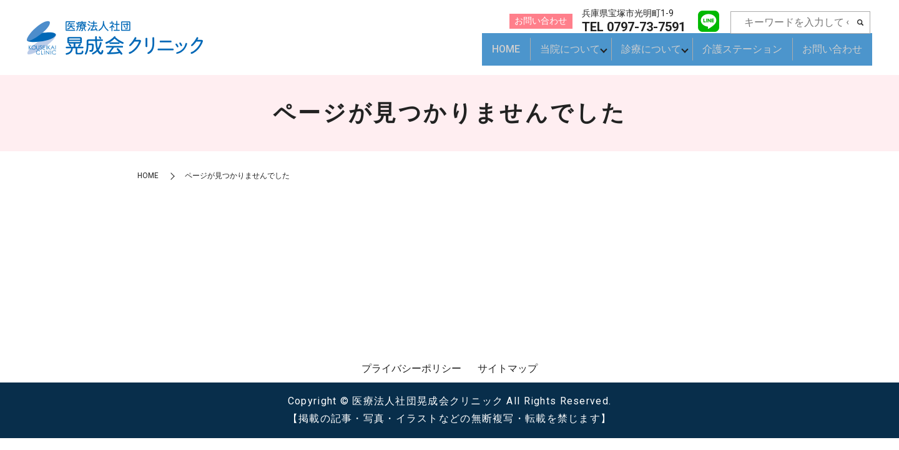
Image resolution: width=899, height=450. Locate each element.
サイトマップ (508, 368)
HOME (498, 55)
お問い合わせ (832, 55)
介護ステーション (742, 55)
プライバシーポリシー (411, 368)
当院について (562, 55)
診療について (647, 55)
